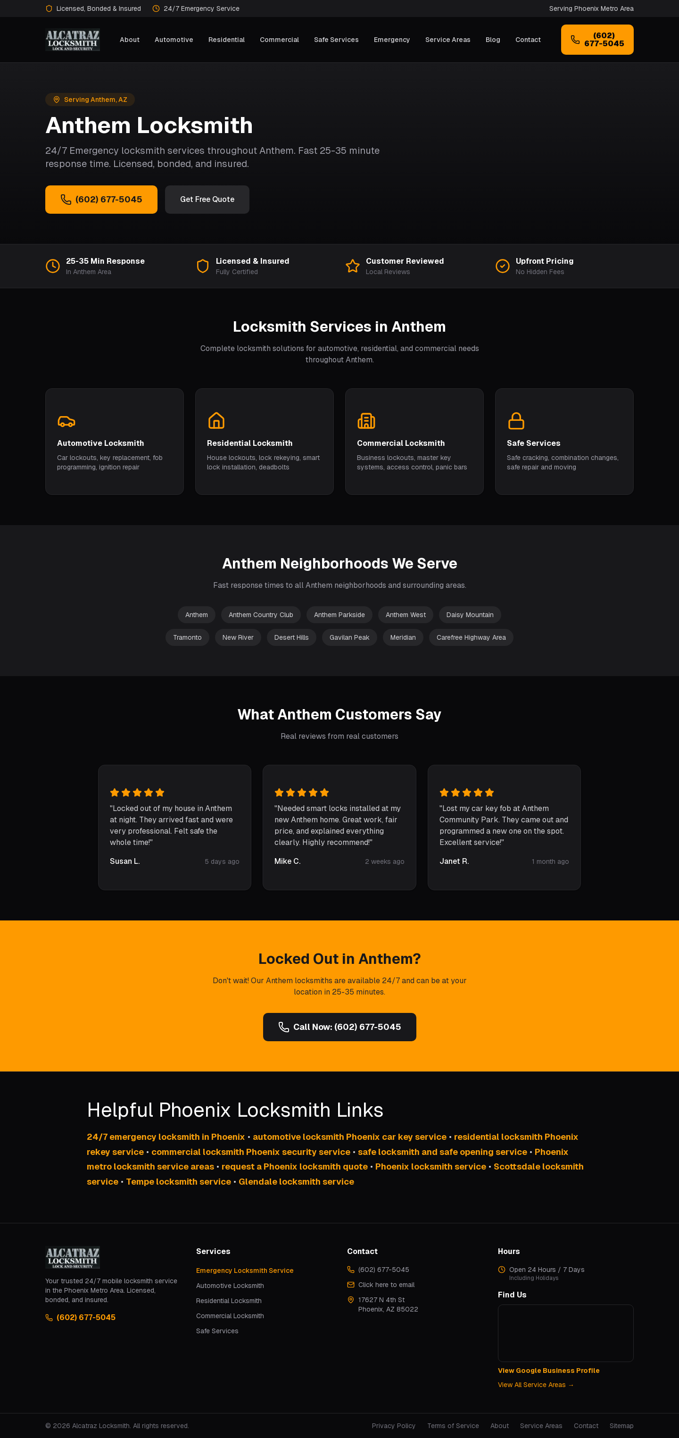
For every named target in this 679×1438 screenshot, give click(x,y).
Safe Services (336, 39)
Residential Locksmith (229, 1300)
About (130, 39)
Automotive (174, 39)
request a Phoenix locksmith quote (295, 1166)
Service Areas (448, 39)
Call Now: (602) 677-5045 (339, 1027)
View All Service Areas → (536, 1384)
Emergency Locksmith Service (245, 1270)
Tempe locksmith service (178, 1181)
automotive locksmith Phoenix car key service (350, 1136)
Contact (528, 39)
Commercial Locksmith (230, 1316)
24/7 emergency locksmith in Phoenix (166, 1136)
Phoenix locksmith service (430, 1166)
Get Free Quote (207, 199)
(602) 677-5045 (101, 199)
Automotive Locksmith (230, 1285)
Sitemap (622, 1425)
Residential (226, 39)
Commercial (279, 39)
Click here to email (386, 1284)
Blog (493, 39)
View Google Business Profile (549, 1370)
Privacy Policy (394, 1425)
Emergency (392, 39)
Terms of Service (453, 1425)
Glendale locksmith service (296, 1181)
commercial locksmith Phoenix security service (250, 1151)
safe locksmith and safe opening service (442, 1151)
